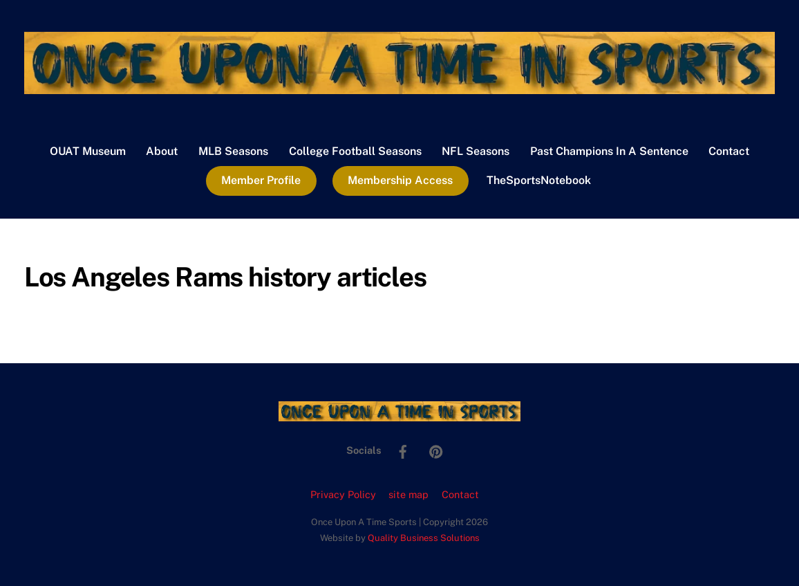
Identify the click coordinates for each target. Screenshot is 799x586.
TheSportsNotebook (539, 180)
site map (408, 494)
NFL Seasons (475, 151)
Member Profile (261, 180)
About (162, 151)
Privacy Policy (343, 494)
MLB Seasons (233, 151)
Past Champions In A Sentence (609, 151)
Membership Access (400, 180)
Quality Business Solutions (424, 538)
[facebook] (403, 449)
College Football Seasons (355, 151)
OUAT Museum (88, 151)
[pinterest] (436, 449)
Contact (728, 151)
